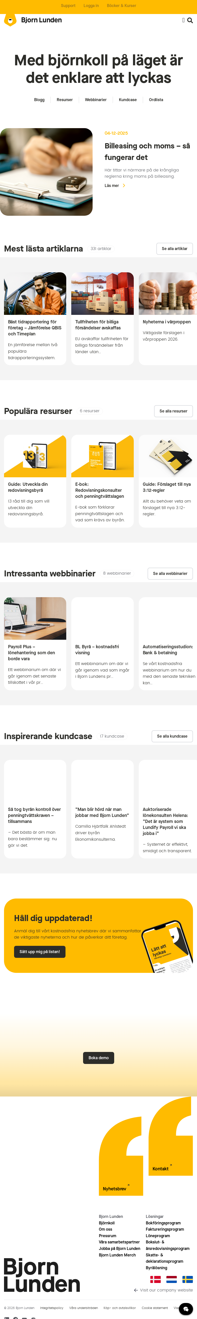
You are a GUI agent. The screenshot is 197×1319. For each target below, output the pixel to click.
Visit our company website (166, 1290)
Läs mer (112, 185)
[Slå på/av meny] (183, 20)
